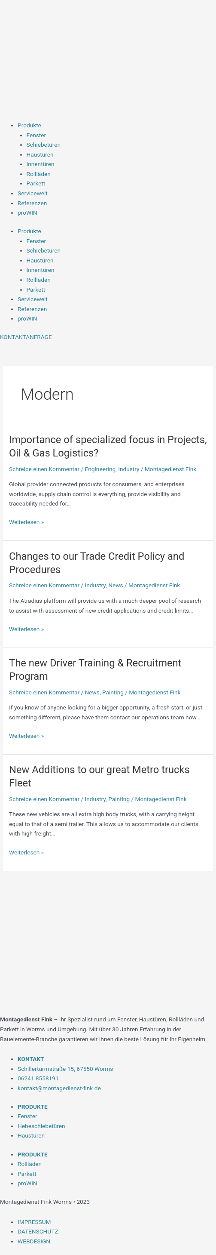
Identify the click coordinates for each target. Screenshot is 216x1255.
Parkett (36, 183)
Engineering (100, 469)
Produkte (29, 125)
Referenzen (32, 203)
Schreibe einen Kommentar (44, 469)
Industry (128, 469)
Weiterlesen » (26, 522)
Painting (113, 692)
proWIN (27, 212)
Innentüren (41, 163)
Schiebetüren (44, 144)
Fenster (36, 135)
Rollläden (39, 173)
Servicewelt (33, 193)
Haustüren (40, 154)
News (115, 585)
